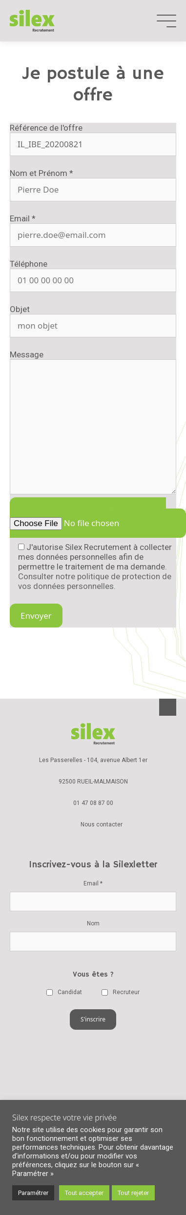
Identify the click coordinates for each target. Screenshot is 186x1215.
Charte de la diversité (93, 1083)
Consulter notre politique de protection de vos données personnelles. (94, 581)
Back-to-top (167, 707)
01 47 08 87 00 (93, 803)
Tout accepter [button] (84, 1192)
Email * (93, 883)
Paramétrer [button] (33, 1192)
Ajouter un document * (90, 517)
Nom (93, 923)
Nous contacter (102, 824)
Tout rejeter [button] (133, 1192)
